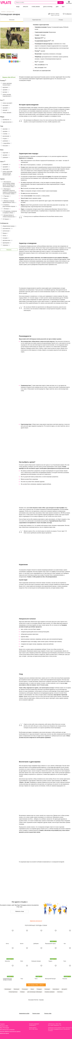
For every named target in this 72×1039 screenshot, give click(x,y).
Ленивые (22, 991)
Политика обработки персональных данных (10, 1031)
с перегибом (7, 143)
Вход (1, 1027)
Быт (63, 6)
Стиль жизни (36, 6)
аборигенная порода (9, 226)
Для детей (64, 989)
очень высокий (8, 103)
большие (6, 145)
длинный (6, 164)
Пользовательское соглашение (7, 1029)
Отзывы (61, 19)
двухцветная (7, 240)
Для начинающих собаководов (35, 991)
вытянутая (7, 119)
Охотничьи (59, 991)
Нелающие (47, 989)
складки (6, 238)
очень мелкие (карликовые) (7, 95)
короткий (6, 169)
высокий (6, 105)
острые (5, 138)
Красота (25, 6)
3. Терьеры (7, 196)
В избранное (68, 14)
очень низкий (7, 112)
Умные (32, 989)
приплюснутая (8, 122)
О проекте (2, 1024)
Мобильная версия (4, 1033)
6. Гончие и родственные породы (10, 205)
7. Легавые (6, 209)
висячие (6, 129)
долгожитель (8, 228)
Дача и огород (47, 6)
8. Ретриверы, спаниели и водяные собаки (10, 211)
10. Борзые (6, 219)
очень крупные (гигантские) (7, 84)
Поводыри (39, 989)
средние (6, 89)
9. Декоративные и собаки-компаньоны (9, 215)
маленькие (7, 136)
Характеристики (36, 19)
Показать (8, 249)
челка (5, 235)
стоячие (6, 134)
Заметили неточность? (36, 921)
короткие (6, 152)
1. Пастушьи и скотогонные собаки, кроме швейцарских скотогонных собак (9, 184)
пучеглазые (7, 231)
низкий (6, 110)
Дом (57, 6)
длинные (6, 141)
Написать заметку (53, 14)
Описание (11, 19)
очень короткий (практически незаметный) (7, 173)
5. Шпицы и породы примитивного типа (9, 201)
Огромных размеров (49, 991)
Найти (60, 2)
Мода (17, 6)
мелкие (6, 92)
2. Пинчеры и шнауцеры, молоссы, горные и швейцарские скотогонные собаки (9, 191)
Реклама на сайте (4, 1025)
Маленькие (16, 989)
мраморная (7, 243)
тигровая (6, 245)
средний (6, 108)
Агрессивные (56, 989)
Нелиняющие (8, 989)
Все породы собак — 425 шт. (36, 984)
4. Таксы (6, 198)
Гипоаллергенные (13, 991)
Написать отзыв (19, 911)
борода (5, 233)
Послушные (25, 989)
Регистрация (6, 1027)
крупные (6, 87)
